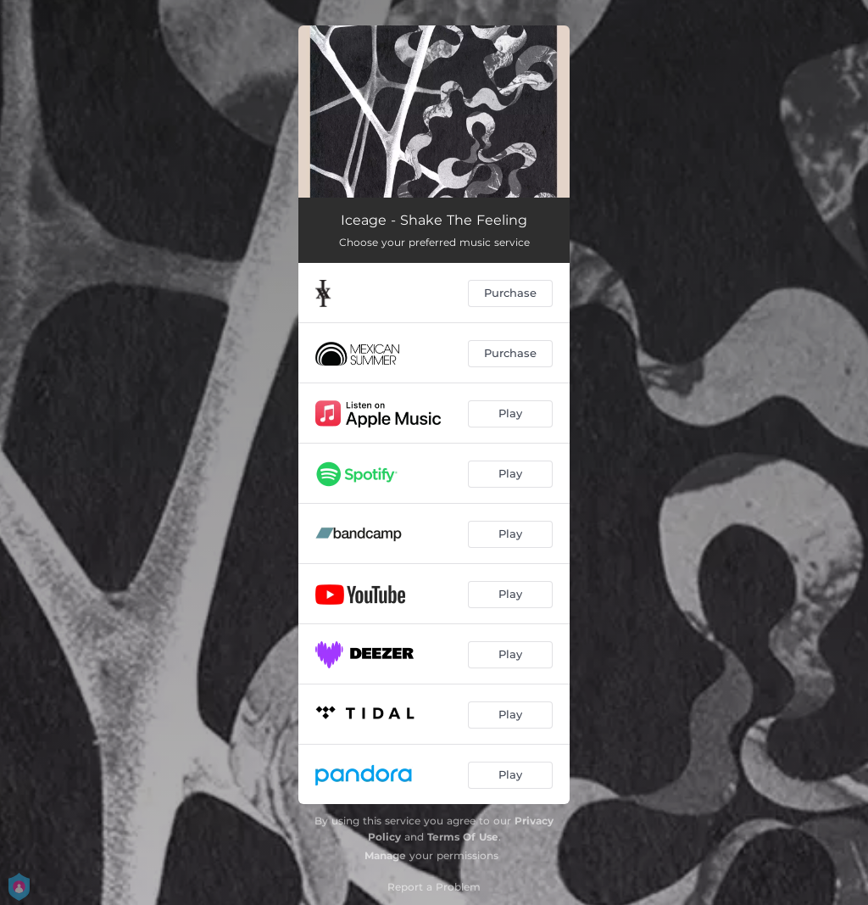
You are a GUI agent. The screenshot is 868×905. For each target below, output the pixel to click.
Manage (385, 855)
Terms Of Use (462, 836)
